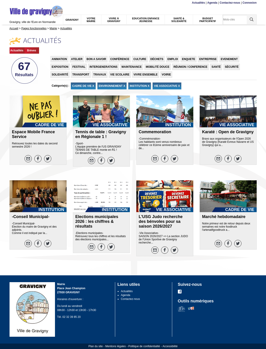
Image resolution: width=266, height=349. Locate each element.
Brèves (31, 50)
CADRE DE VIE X (83, 86)
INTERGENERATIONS (103, 66)
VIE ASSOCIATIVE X (167, 86)
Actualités (198, 2)
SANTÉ (216, 66)
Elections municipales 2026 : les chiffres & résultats (96, 221)
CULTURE (139, 59)
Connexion (250, 2)
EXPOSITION (60, 66)
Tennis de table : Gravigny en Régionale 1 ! (100, 134)
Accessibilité (170, 346)
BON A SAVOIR (96, 59)
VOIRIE (166, 74)
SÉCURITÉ (232, 66)
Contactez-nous (230, 2)
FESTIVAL (78, 66)
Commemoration (155, 132)
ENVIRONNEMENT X (112, 86)
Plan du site (95, 346)
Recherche (30, 3)
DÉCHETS (156, 59)
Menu (12, 3)
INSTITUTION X (139, 86)
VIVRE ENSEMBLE (146, 74)
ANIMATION (59, 59)
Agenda (212, 2)
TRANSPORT (80, 74)
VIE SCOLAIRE (119, 74)
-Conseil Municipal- (31, 216)
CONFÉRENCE (119, 59)
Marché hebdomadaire (224, 216)
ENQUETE (188, 59)
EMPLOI (172, 59)
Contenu (20, 3)
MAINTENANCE (132, 66)
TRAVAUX (99, 74)
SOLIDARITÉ (60, 74)
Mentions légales (115, 346)
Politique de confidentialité (144, 346)
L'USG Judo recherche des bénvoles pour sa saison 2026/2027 (161, 221)
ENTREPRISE (208, 59)
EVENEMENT (229, 59)
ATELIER (76, 59)
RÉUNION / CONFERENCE (190, 66)
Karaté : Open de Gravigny (228, 132)
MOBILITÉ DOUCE (157, 66)
